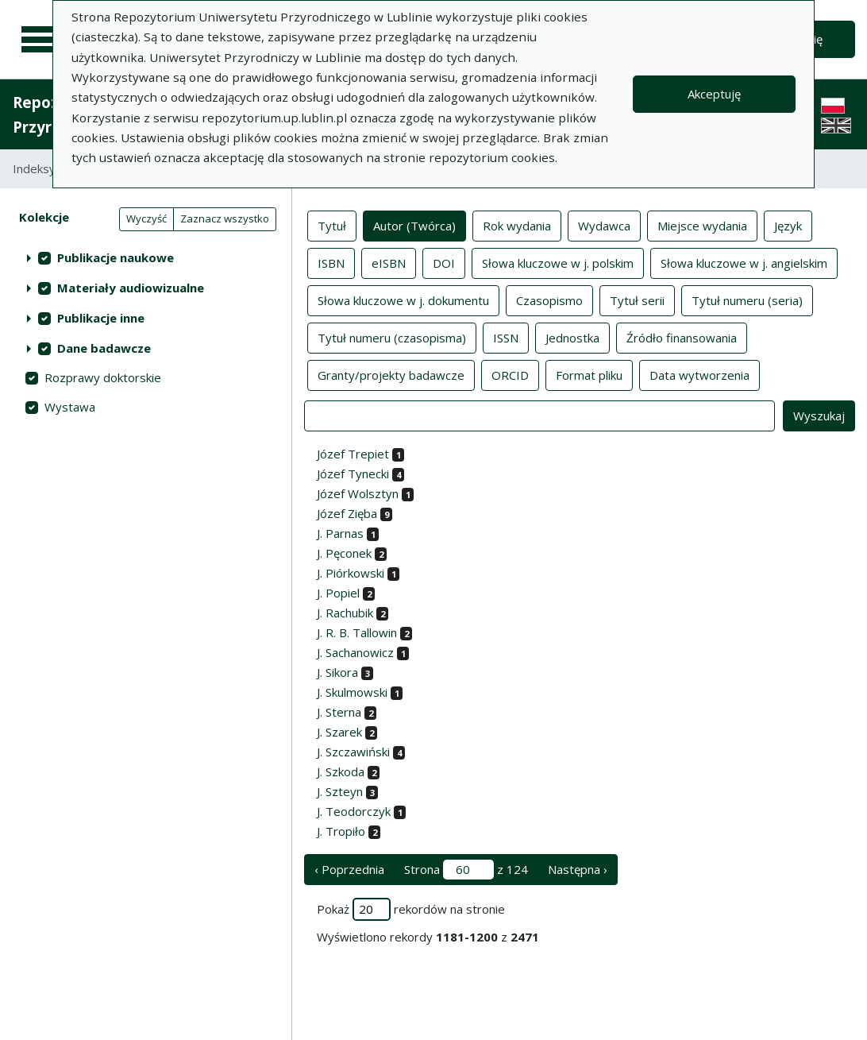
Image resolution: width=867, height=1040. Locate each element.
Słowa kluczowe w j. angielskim (744, 262)
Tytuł (332, 225)
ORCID (510, 374)
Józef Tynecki (353, 473)
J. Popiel (338, 593)
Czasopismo (549, 299)
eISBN (389, 262)
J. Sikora (337, 672)
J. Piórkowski (350, 573)
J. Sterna (339, 712)
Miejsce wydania (702, 225)
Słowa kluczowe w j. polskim (558, 262)
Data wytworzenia (699, 374)
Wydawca (604, 225)
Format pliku (589, 374)
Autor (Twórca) (414, 225)
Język (788, 225)
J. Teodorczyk (354, 811)
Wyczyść (146, 218)
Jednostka (572, 337)
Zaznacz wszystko (224, 218)
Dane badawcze (104, 348)
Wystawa (69, 407)
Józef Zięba (347, 513)
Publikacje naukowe (115, 257)
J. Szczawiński (353, 752)
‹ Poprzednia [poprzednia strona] (349, 869)
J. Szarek (339, 732)
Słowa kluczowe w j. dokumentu (403, 299)
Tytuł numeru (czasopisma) (392, 337)
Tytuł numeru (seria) (747, 299)
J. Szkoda (340, 771)
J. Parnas (340, 533)
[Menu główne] (41, 39)
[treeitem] (145, 257)
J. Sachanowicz (355, 652)
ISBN (331, 262)
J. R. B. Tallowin (357, 632)
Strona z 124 (466, 870)
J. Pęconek (344, 553)
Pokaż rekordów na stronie (411, 909)
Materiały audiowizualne (130, 288)
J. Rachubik (345, 613)
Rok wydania (517, 225)
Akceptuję (714, 94)
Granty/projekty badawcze (391, 374)
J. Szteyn (340, 791)
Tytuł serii (637, 299)
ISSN (505, 337)
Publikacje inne (100, 318)
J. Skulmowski (352, 692)
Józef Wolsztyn (358, 493)
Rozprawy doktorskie (102, 377)
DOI (444, 262)
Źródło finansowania (681, 337)
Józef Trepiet (353, 454)
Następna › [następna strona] (577, 869)
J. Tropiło (341, 831)
